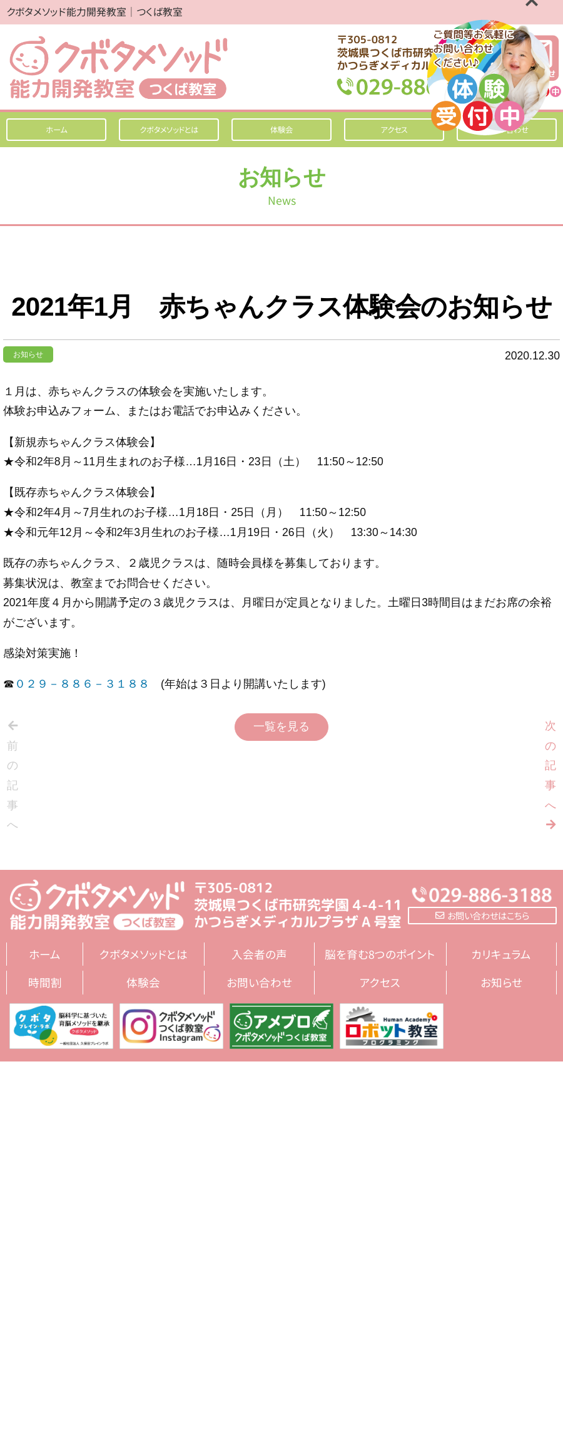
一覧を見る (281, 726)
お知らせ (28, 354)
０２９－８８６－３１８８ (82, 684)
